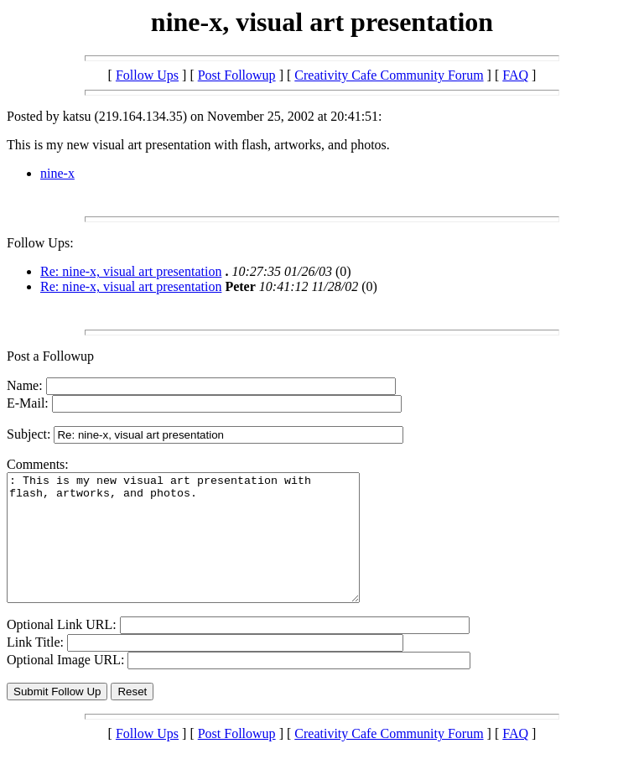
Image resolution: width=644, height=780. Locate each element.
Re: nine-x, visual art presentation (130, 271)
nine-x (57, 173)
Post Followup (237, 75)
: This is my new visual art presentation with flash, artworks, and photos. (204, 550)
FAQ (515, 75)
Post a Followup (50, 356)
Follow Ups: (40, 243)
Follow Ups (147, 75)
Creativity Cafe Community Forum (388, 75)
